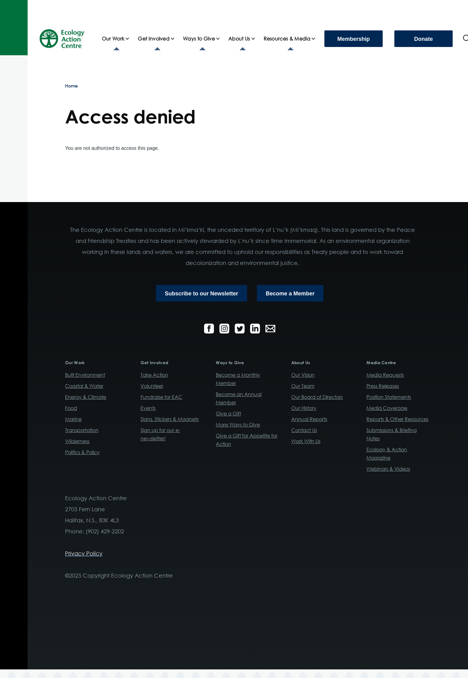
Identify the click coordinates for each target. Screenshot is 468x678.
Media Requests (385, 375)
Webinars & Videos (388, 469)
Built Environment (85, 375)
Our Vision (303, 375)
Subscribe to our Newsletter (201, 293)
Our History (303, 408)
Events (148, 408)
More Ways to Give (238, 425)
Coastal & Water (84, 386)
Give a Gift (228, 414)
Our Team (303, 386)
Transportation (82, 430)
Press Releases (382, 386)
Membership (353, 39)
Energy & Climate (85, 397)
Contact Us (304, 430)
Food (71, 408)
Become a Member (290, 293)
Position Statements (388, 397)
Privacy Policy (83, 553)
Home (71, 85)
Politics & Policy (82, 452)
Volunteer (152, 386)
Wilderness (77, 441)
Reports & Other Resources (397, 419)
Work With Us (305, 441)
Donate (423, 39)
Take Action (154, 375)
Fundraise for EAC (161, 397)
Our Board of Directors (317, 397)
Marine (73, 419)
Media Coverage (386, 408)
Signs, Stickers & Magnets (170, 419)
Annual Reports (309, 419)
